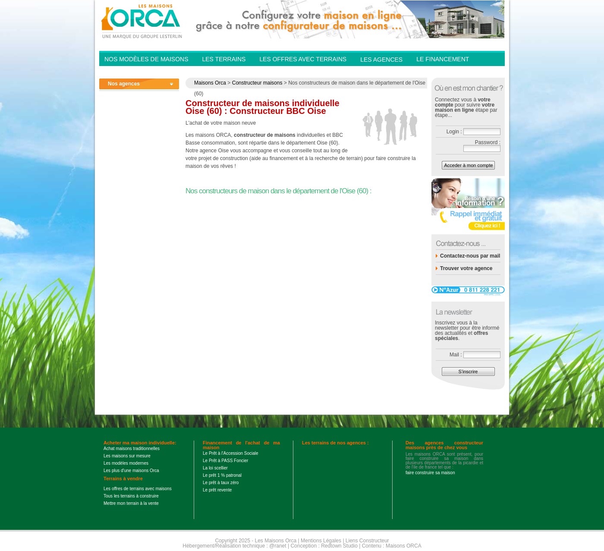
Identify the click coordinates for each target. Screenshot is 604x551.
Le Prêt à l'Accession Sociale (230, 453)
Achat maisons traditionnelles (132, 448)
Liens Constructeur (367, 541)
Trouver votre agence (466, 268)
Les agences (381, 59)
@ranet (277, 546)
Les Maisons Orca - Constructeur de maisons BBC (142, 20)
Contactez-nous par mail (470, 256)
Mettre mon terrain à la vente (131, 503)
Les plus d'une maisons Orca (131, 470)
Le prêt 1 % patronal (222, 475)
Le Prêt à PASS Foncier (225, 460)
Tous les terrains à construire (131, 496)
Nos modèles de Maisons (146, 59)
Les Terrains (223, 59)
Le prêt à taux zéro (221, 482)
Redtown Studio (339, 546)
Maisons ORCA (404, 546)
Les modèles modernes (126, 463)
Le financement (442, 59)
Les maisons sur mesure (127, 455)
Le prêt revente (217, 490)
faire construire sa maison (430, 472)
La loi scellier (215, 468)
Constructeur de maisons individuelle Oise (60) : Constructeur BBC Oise (263, 107)
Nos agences (124, 84)
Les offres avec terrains (302, 59)
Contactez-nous (444, 71)
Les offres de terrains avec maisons (138, 488)
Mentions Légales (321, 541)
